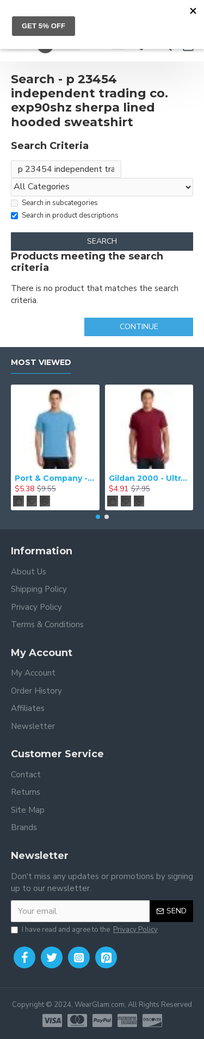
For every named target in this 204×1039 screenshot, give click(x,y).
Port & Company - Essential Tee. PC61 (55, 478)
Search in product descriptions (65, 215)
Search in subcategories (54, 203)
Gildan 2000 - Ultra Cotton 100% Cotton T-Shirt (149, 478)
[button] (98, 517)
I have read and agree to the (85, 930)
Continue (139, 326)
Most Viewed (41, 362)
